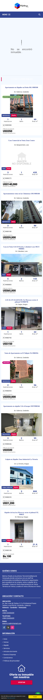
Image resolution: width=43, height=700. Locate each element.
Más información (11, 698)
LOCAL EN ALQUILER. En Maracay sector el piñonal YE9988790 (21, 301)
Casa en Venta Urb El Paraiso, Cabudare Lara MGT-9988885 (21, 248)
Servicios (6, 648)
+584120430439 (8, 613)
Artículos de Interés (10, 651)
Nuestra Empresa (9, 654)
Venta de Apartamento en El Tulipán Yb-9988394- (21, 353)
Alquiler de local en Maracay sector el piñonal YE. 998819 (21, 513)
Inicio (5, 639)
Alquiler (6, 645)
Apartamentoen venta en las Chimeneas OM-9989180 (21, 194)
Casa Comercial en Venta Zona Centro (21, 140)
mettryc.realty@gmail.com (11, 623)
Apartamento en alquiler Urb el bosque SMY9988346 (21, 406)
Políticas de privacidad (11, 661)
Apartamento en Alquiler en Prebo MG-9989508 (21, 87)
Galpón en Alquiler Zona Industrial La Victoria (21, 459)
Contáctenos (8, 658)
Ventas (5, 642)
